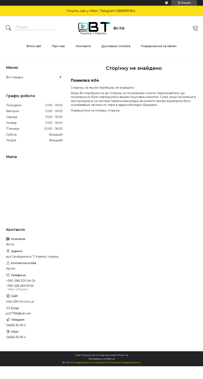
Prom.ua (123, 355)
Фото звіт (33, 46)
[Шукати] (8, 28)
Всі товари (14, 77)
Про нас (58, 46)
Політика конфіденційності (123, 362)
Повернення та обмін (159, 46)
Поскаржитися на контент (87, 362)
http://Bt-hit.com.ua (20, 301)
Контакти (83, 46)
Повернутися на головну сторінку (95, 110)
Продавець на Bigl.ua (101, 358)
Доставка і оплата (115, 46)
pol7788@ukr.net (18, 313)
